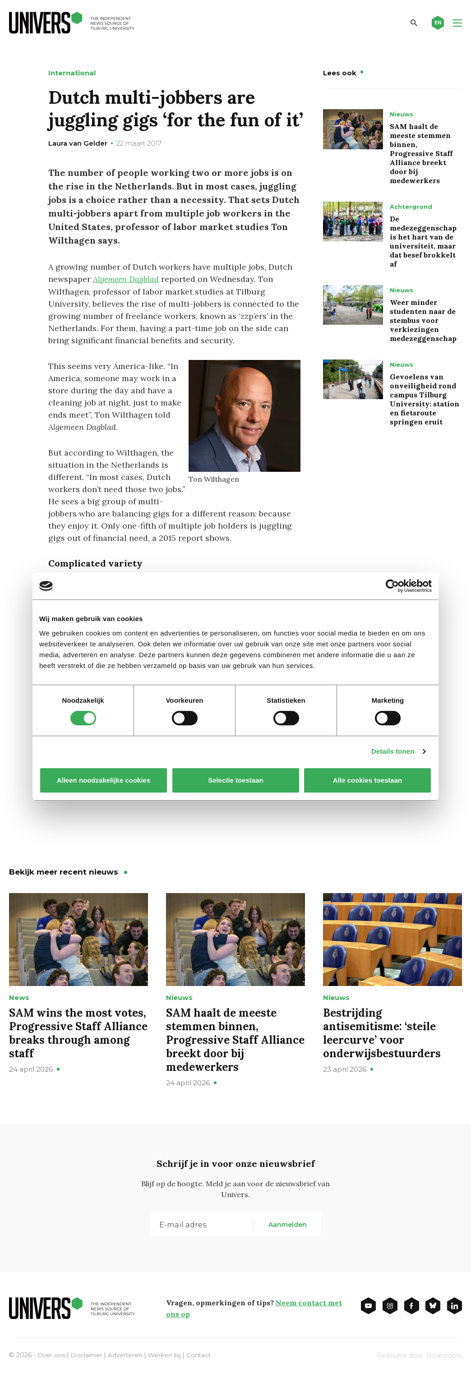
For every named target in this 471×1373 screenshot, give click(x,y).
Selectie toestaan (235, 780)
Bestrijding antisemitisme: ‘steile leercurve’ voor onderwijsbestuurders (382, 1032)
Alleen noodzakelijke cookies (104, 780)
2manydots (444, 1354)
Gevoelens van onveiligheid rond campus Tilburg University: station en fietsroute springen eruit (424, 399)
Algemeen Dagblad (127, 279)
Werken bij (167, 1354)
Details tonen (392, 751)
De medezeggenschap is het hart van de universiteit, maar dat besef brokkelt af (423, 241)
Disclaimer (87, 1354)
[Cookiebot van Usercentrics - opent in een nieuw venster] (392, 586)
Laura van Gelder (77, 143)
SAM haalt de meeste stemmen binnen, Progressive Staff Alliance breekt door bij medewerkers (421, 153)
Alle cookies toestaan (367, 780)
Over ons (51, 1354)
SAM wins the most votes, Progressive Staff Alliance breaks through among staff (78, 1032)
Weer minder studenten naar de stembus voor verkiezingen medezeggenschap (423, 320)
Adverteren (127, 1354)
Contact (202, 1354)
